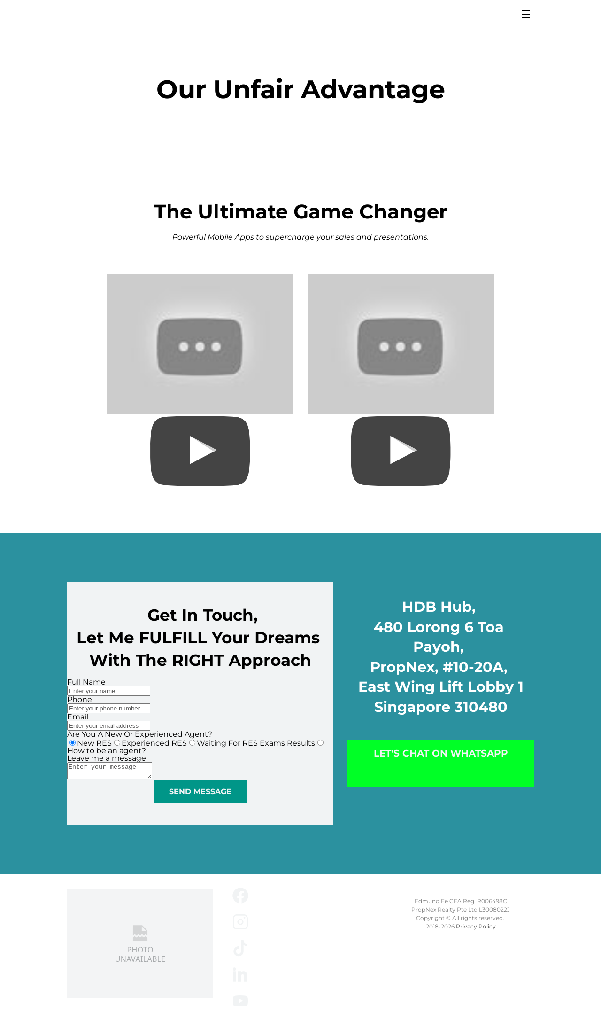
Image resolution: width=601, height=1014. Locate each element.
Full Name (86, 680)
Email (77, 715)
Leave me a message (106, 756)
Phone (79, 698)
